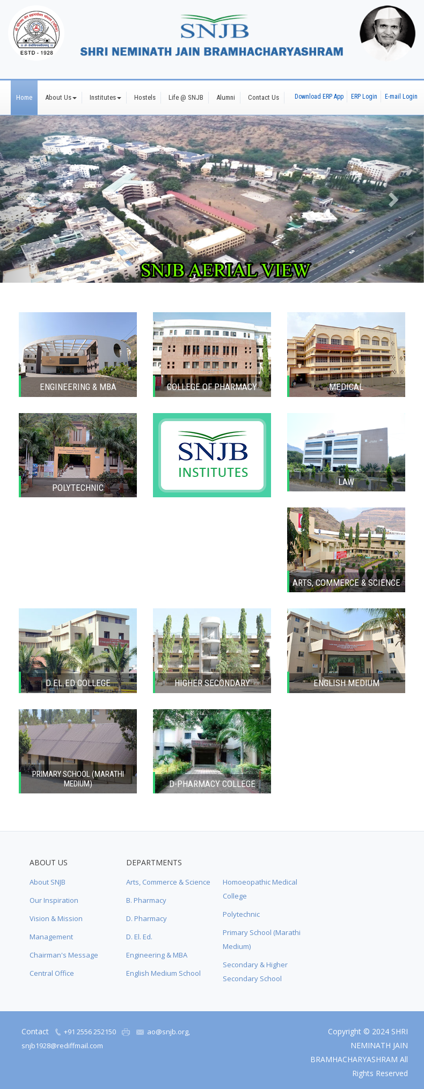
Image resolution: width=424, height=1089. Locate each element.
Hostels (145, 97)
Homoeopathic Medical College (260, 889)
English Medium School (163, 973)
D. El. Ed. (139, 936)
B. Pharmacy (146, 900)
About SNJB (47, 882)
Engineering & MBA (156, 955)
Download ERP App (319, 96)
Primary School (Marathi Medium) (262, 939)
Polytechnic (241, 914)
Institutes (105, 97)
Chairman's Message (64, 955)
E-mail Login (401, 96)
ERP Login (364, 96)
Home (24, 97)
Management (51, 936)
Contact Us (263, 97)
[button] (32, 199)
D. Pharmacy (146, 918)
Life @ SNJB (186, 97)
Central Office (52, 973)
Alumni (225, 97)
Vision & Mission (56, 918)
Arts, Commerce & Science (168, 882)
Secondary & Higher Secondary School (255, 971)
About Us (61, 97)
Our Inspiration (54, 900)
